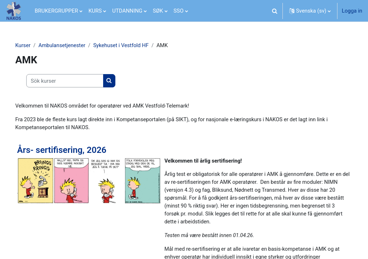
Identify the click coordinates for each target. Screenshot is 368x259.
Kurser (33, 45)
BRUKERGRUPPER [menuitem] (56, 11)
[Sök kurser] (75, 80)
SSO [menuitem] (179, 11)
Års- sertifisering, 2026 (72, 150)
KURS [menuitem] (95, 11)
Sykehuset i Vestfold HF (133, 45)
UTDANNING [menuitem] (127, 11)
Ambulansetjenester (73, 45)
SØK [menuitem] (158, 11)
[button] (275, 11)
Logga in (352, 11)
